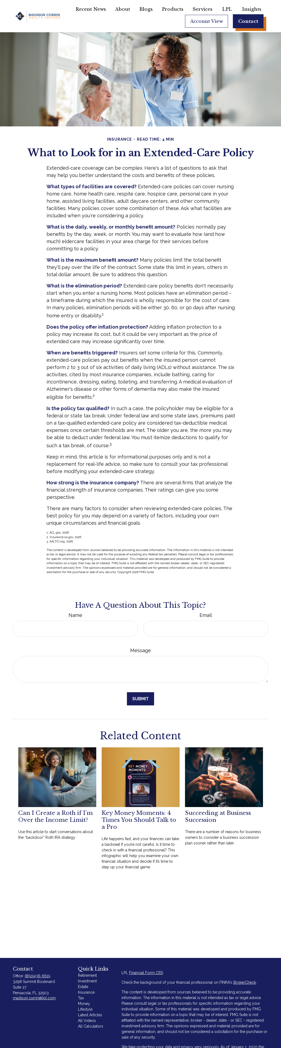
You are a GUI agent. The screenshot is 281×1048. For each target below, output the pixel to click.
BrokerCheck (244, 982)
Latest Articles (90, 1015)
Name (75, 615)
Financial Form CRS (146, 973)
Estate (83, 987)
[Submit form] (140, 698)
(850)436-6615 (37, 976)
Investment (87, 981)
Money (84, 1003)
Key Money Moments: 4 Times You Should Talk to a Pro (139, 819)
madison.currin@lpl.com (34, 998)
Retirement (87, 975)
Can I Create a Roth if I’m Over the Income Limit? (55, 816)
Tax (81, 998)
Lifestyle (85, 1009)
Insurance (86, 992)
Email (206, 615)
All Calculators (90, 1026)
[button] (90, 9)
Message (140, 650)
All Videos (87, 1020)
